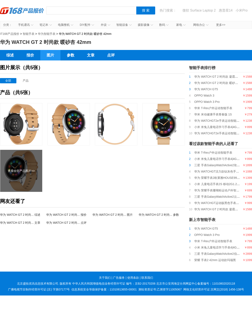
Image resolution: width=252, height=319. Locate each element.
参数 (70, 55)
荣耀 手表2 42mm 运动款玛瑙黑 (215, 260)
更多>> (220, 24)
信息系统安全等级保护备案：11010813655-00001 (104, 289)
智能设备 (124, 24)
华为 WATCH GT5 (206, 89)
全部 (8, 80)
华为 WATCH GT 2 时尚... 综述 (20, 214)
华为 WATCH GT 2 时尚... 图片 (112, 214)
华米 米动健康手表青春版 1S (213, 114)
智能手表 (28, 33)
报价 (30, 55)
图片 (50, 55)
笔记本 (45, 24)
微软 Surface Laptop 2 (199, 10)
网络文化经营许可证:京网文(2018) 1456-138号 (213, 289)
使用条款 (133, 277)
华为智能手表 (46, 33)
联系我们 (147, 277)
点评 (111, 55)
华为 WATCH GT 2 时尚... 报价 (66, 214)
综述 (10, 55)
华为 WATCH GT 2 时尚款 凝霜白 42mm (220, 76)
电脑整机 (65, 24)
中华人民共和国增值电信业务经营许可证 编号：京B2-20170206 (113, 283)
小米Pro (242, 10)
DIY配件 (87, 24)
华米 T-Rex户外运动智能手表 (213, 108)
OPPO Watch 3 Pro (207, 101)
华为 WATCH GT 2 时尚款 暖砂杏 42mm (220, 83)
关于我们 (105, 277)
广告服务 (119, 277)
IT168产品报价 (22, 13)
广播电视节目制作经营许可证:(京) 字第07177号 (39, 289)
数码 (164, 24)
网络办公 (201, 24)
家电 (181, 24)
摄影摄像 (145, 24)
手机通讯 (25, 24)
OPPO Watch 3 (204, 95)
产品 (26, 80)
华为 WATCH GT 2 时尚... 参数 (159, 214)
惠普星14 (226, 10)
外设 (105, 24)
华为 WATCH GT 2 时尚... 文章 (20, 222)
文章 (90, 55)
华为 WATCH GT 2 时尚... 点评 (66, 222)
